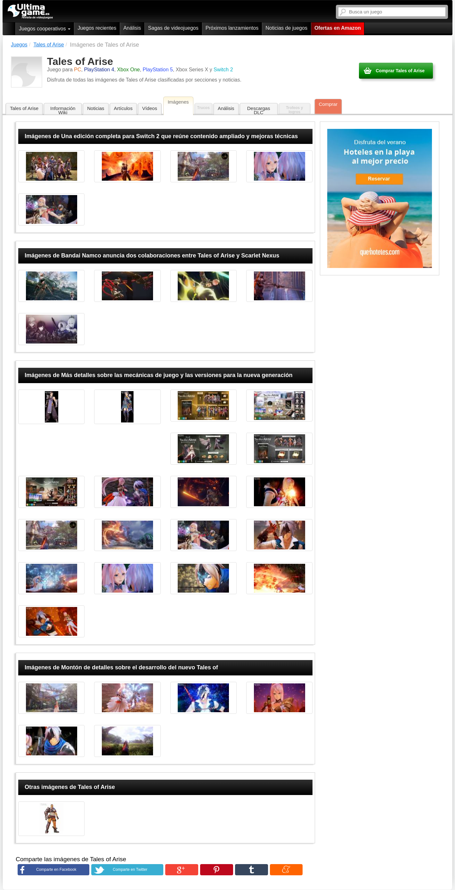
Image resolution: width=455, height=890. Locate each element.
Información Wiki (62, 110)
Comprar (328, 104)
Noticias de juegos (286, 28)
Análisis (132, 28)
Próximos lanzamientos (232, 28)
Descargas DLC (258, 110)
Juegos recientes (96, 28)
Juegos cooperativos (44, 28)
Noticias (95, 108)
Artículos (123, 108)
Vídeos (149, 108)
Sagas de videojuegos (173, 28)
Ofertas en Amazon (337, 28)
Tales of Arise (24, 108)
